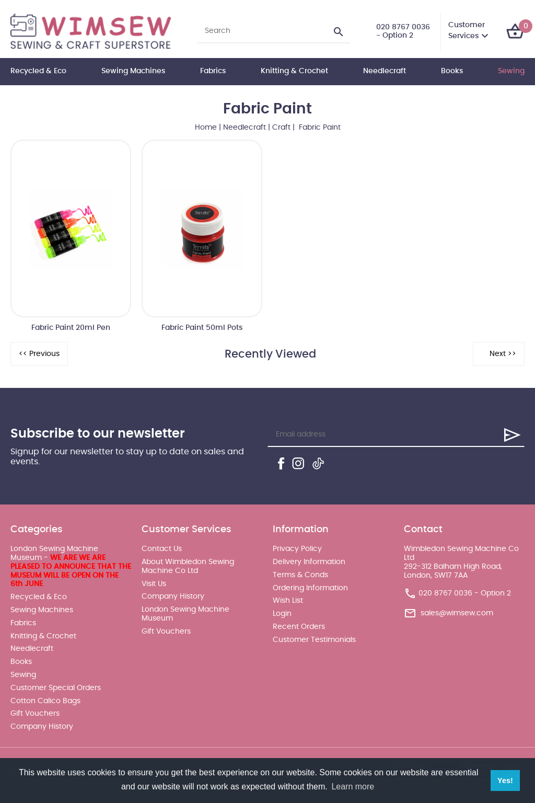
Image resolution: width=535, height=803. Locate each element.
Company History (41, 726)
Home (206, 127)
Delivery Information (309, 562)
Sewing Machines (133, 71)
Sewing (511, 71)
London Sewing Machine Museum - (70, 566)
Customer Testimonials (314, 640)
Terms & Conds (300, 575)
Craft (281, 127)
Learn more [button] (352, 786)
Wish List (288, 600)
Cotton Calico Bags (45, 701)
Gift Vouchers (35, 713)
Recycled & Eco (38, 71)
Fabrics (213, 71)
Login (282, 613)
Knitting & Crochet (294, 71)
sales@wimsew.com (457, 613)
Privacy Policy (297, 549)
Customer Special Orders (55, 688)
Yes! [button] (505, 780)
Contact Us (162, 549)
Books (452, 71)
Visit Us (154, 584)
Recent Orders (299, 626)
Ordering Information (310, 588)
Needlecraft (384, 71)
